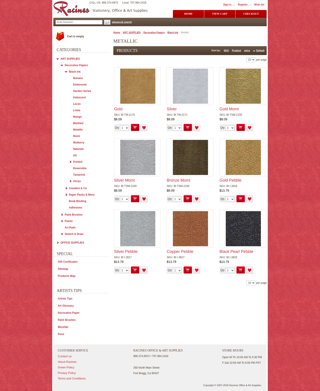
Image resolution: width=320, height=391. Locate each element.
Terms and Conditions (72, 378)
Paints (69, 221)
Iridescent (79, 97)
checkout (251, 13)
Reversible (80, 168)
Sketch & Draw (74, 234)
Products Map (66, 276)
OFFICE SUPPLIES (72, 242)
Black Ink (172, 32)
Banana (78, 78)
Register (243, 4)
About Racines (67, 361)
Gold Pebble (231, 180)
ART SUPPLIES (132, 32)
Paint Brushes (74, 214)
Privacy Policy (67, 373)
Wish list (259, 4)
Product (236, 50)
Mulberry (78, 142)
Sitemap (63, 268)
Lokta (76, 110)
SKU (226, 50)
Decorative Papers (154, 32)
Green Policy (66, 367)
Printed (77, 161)
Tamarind (79, 174)
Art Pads (70, 227)
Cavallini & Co (78, 188)
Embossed (80, 84)
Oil (75, 155)
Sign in (227, 4)
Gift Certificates (68, 261)
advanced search (122, 22)
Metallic (78, 129)
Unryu (77, 181)
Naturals (78, 149)
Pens (61, 334)
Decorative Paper (69, 312)
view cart (220, 13)
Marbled (78, 123)
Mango (77, 116)
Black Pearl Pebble (236, 251)
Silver (172, 109)
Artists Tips (65, 298)
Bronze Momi (178, 180)
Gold (118, 109)
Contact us (65, 356)
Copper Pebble (180, 251)
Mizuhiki (63, 327)
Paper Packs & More (81, 194)
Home (116, 32)
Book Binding (77, 201)
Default (260, 50)
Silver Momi (124, 180)
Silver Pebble (126, 251)
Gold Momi (229, 109)
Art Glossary (66, 305)
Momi (76, 136)
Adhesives (75, 207)
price (247, 50)
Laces (77, 103)
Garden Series (82, 91)
